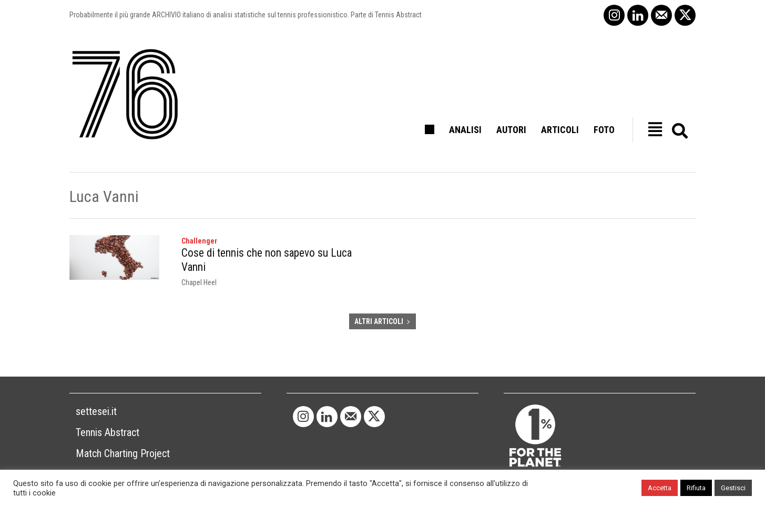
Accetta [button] (659, 488)
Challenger (199, 241)
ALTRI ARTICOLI (382, 314)
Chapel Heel (199, 267)
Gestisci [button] (733, 488)
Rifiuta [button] (696, 488)
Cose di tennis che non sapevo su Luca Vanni (273, 252)
